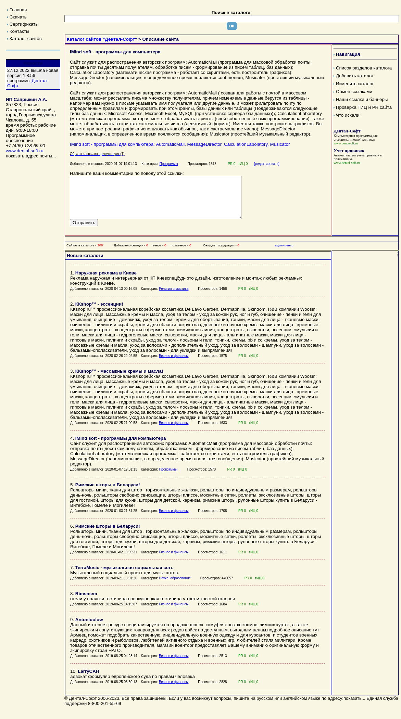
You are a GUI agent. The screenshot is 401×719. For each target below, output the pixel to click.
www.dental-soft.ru (24, 150)
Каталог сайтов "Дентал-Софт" (102, 39)
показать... (354, 706)
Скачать (18, 17)
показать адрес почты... (31, 155)
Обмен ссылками (354, 91)
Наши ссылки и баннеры (362, 99)
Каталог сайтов (26, 38)
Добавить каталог (354, 75)
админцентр (284, 253)
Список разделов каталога (364, 67)
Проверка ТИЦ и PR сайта (364, 107)
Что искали (348, 115)
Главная (18, 9)
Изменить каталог (355, 83)
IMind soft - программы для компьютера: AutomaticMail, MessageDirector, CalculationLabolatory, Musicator (180, 144)
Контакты (19, 31)
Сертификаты (24, 24)
